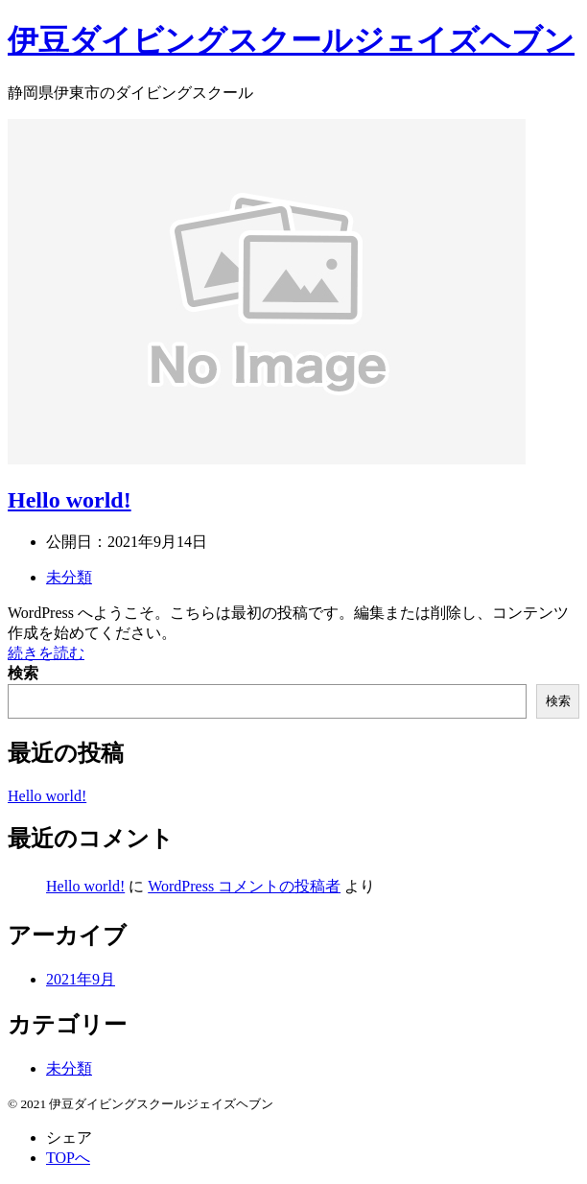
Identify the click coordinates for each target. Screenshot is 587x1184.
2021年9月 (80, 979)
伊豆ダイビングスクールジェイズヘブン (291, 40)
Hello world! (69, 499)
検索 (23, 673)
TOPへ (68, 1157)
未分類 (69, 577)
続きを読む (46, 653)
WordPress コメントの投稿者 (244, 886)
